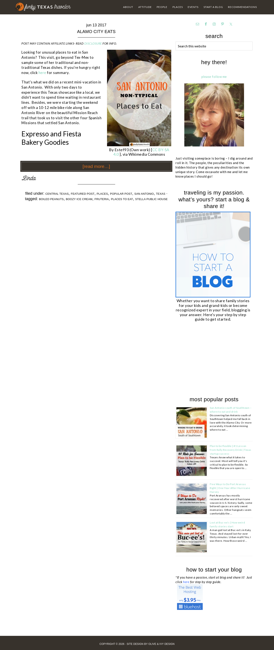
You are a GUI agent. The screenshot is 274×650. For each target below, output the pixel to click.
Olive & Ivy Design (161, 643)
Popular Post (121, 193)
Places (102, 193)
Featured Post (83, 193)
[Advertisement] (208, 359)
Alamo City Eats (96, 31)
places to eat (122, 199)
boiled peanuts (51, 199)
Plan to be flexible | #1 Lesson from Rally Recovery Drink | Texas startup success (230, 449)
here (43, 72)
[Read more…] (96, 166)
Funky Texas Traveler (43, 7)
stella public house (151, 199)
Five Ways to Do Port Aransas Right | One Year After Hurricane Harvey (230, 488)
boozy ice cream (79, 199)
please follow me (214, 76)
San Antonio (144, 193)
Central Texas (57, 193)
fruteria (102, 199)
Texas (160, 193)
